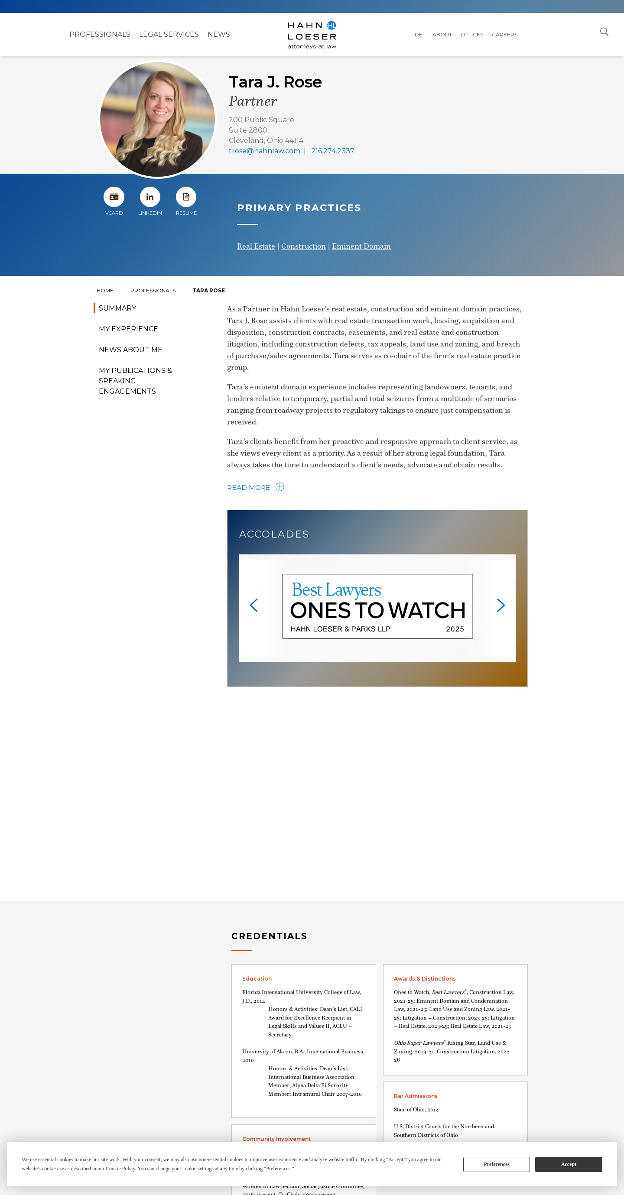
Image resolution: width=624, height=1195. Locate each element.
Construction (303, 246)
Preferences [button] (278, 1169)
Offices (472, 34)
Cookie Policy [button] (120, 1169)
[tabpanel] (312, 602)
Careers (504, 34)
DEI (419, 34)
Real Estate (256, 246)
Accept (568, 1164)
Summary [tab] (117, 308)
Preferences (497, 1164)
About (442, 34)
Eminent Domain (361, 246)
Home (105, 290)
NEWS (219, 34)
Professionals (99, 34)
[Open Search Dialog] (604, 31)
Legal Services (169, 34)
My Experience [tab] (128, 329)
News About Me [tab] (130, 350)
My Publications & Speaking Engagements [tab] (135, 380)
